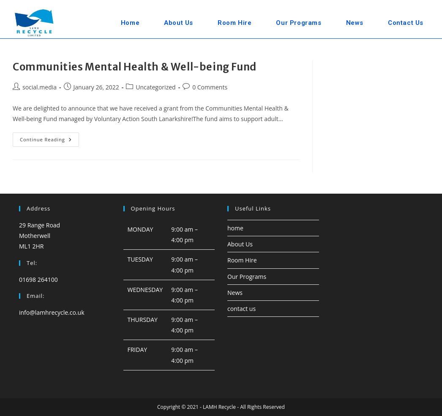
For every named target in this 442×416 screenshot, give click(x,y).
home (235, 228)
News (235, 293)
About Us (240, 244)
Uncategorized (155, 87)
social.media (39, 87)
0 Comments (209, 87)
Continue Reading (49, 141)
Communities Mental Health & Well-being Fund (134, 66)
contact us (241, 309)
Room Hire (242, 260)
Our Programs (246, 277)
